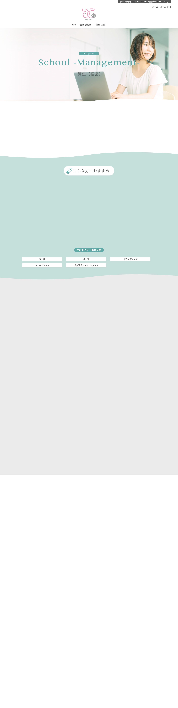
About (73, 24)
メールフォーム (159, 7)
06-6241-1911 (142, 1)
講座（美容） (86, 24)
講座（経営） (102, 24)
